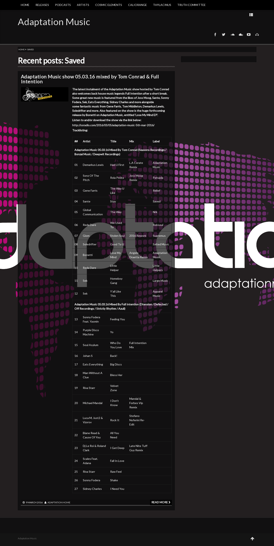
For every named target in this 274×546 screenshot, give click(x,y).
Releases (42, 5)
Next (201, 14)
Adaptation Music (54, 21)
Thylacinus (162, 5)
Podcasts (63, 5)
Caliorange (137, 5)
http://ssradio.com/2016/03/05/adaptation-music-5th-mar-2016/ (113, 125)
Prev (214, 14)
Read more (160, 502)
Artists (83, 5)
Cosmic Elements (108, 5)
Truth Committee (191, 5)
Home (25, 5)
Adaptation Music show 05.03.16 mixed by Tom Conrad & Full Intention (90, 79)
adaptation (55, 502)
